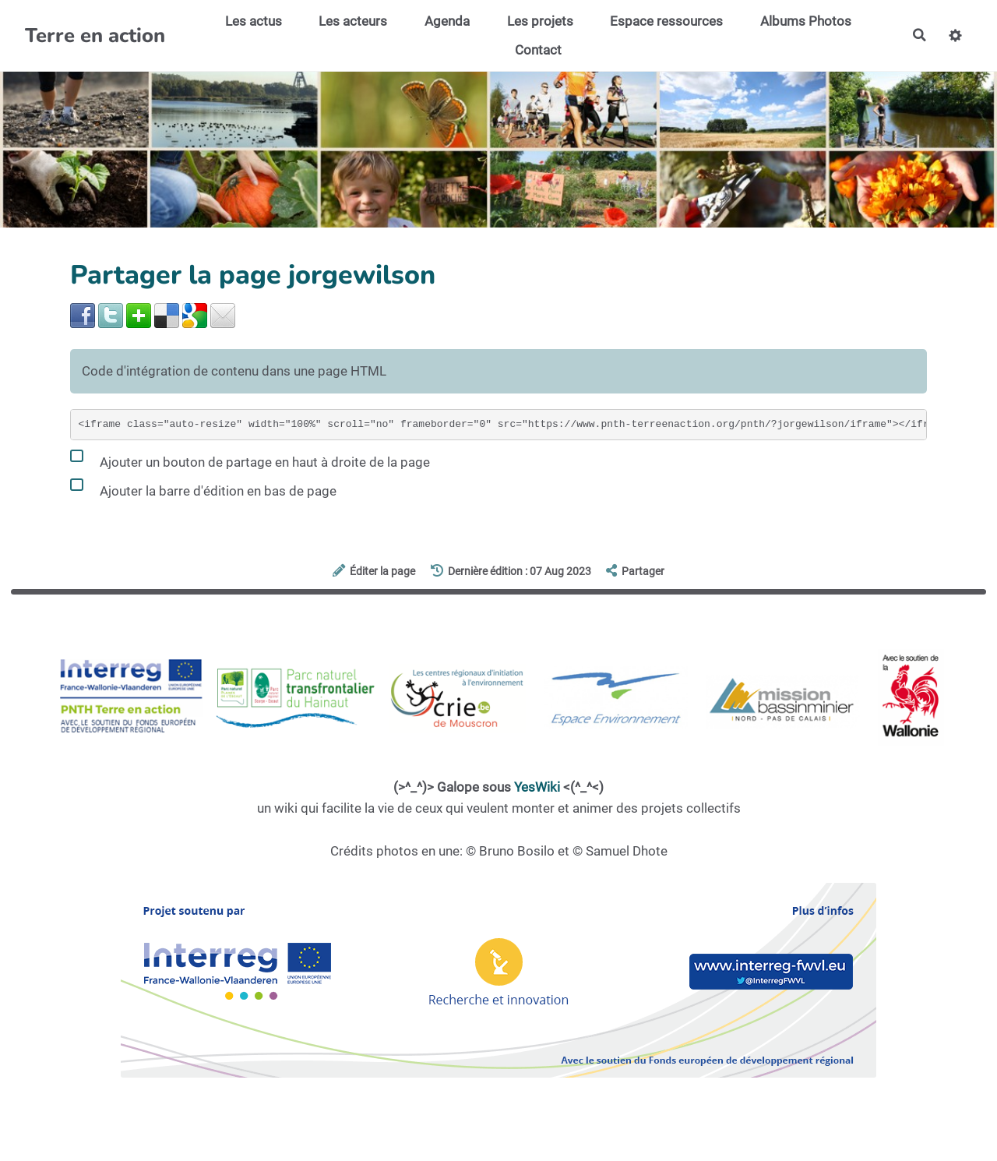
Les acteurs (353, 21)
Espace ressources (665, 21)
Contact (537, 50)
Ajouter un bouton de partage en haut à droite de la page (250, 459)
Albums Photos (805, 21)
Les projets (539, 21)
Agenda (446, 21)
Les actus (252, 21)
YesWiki (537, 787)
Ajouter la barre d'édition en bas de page (203, 488)
